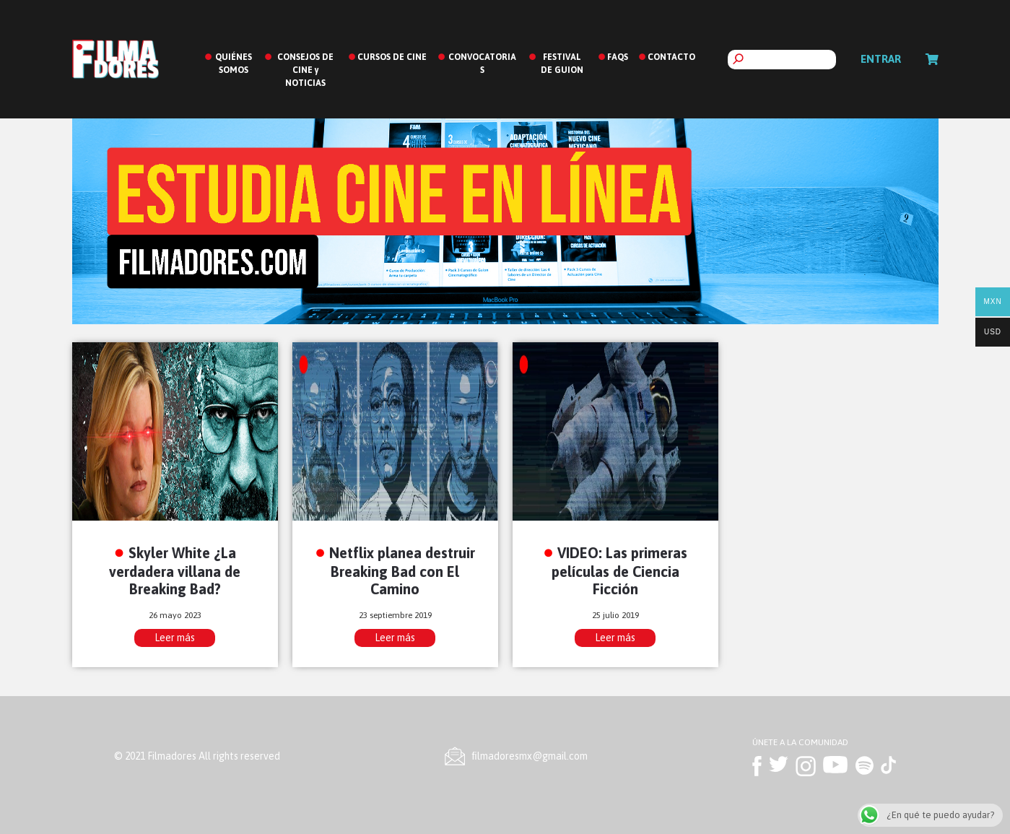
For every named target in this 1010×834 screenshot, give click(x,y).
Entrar (881, 59)
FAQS (617, 57)
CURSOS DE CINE (392, 57)
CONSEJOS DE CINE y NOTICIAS (305, 70)
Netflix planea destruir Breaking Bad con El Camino (402, 570)
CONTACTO (671, 57)
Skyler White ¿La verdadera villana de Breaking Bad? (174, 570)
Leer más (174, 637)
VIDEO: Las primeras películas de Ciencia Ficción (620, 570)
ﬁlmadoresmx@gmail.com (530, 756)
